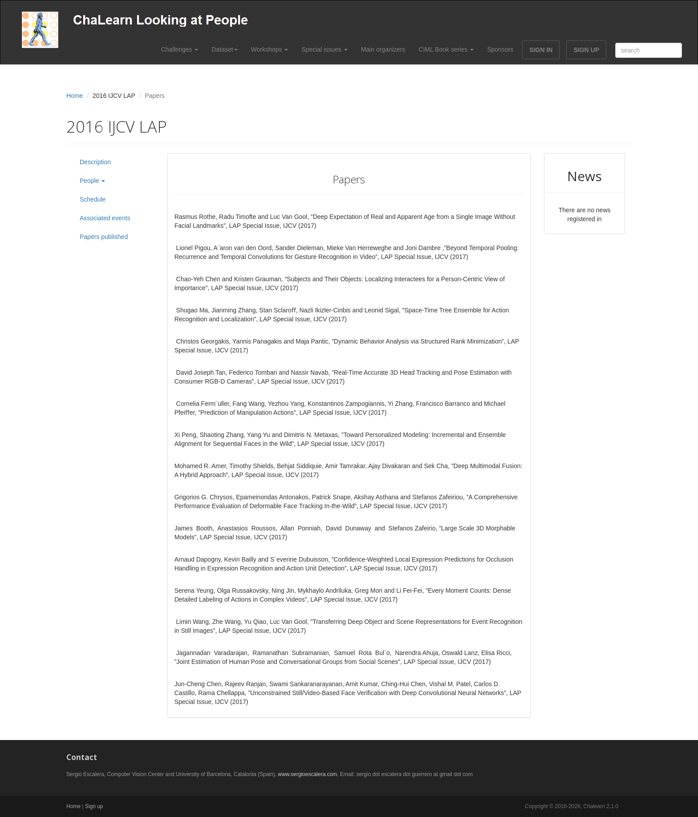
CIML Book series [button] (446, 49)
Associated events (105, 218)
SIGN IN (540, 49)
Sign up (94, 806)
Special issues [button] (324, 49)
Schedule (93, 199)
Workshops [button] (269, 49)
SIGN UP (586, 49)
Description (95, 162)
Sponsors (500, 49)
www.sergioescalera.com (307, 774)
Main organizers (383, 49)
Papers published (104, 236)
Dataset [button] (224, 49)
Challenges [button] (179, 49)
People (92, 180)
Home (74, 95)
